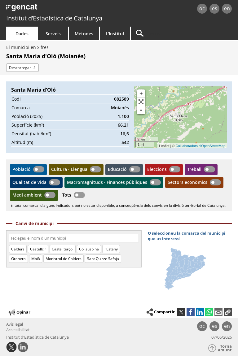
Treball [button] (194, 169)
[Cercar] (169, 33)
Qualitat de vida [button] (29, 182)
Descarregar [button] (20, 67)
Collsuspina (89, 249)
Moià (35, 258)
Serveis (53, 34)
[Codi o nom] (74, 238)
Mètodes (84, 34)
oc (202, 8)
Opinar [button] (19, 312)
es (214, 8)
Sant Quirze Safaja (103, 258)
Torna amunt (225, 348)
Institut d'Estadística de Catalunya (37, 337)
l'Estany (111, 249)
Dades (22, 34)
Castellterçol (62, 249)
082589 (121, 99)
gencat (51, 9)
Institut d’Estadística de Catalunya (54, 18)
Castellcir (38, 249)
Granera (18, 258)
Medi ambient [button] (27, 195)
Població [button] (21, 169)
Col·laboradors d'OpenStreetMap (200, 146)
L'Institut (115, 34)
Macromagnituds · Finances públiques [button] (107, 182)
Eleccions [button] (157, 169)
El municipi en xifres (27, 47)
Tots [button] (66, 195)
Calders (17, 249)
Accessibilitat (18, 329)
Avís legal (14, 324)
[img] (190, 261)
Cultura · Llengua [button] (69, 169)
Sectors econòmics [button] (187, 182)
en (227, 8)
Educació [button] (117, 169)
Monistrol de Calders (64, 258)
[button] (228, 312)
